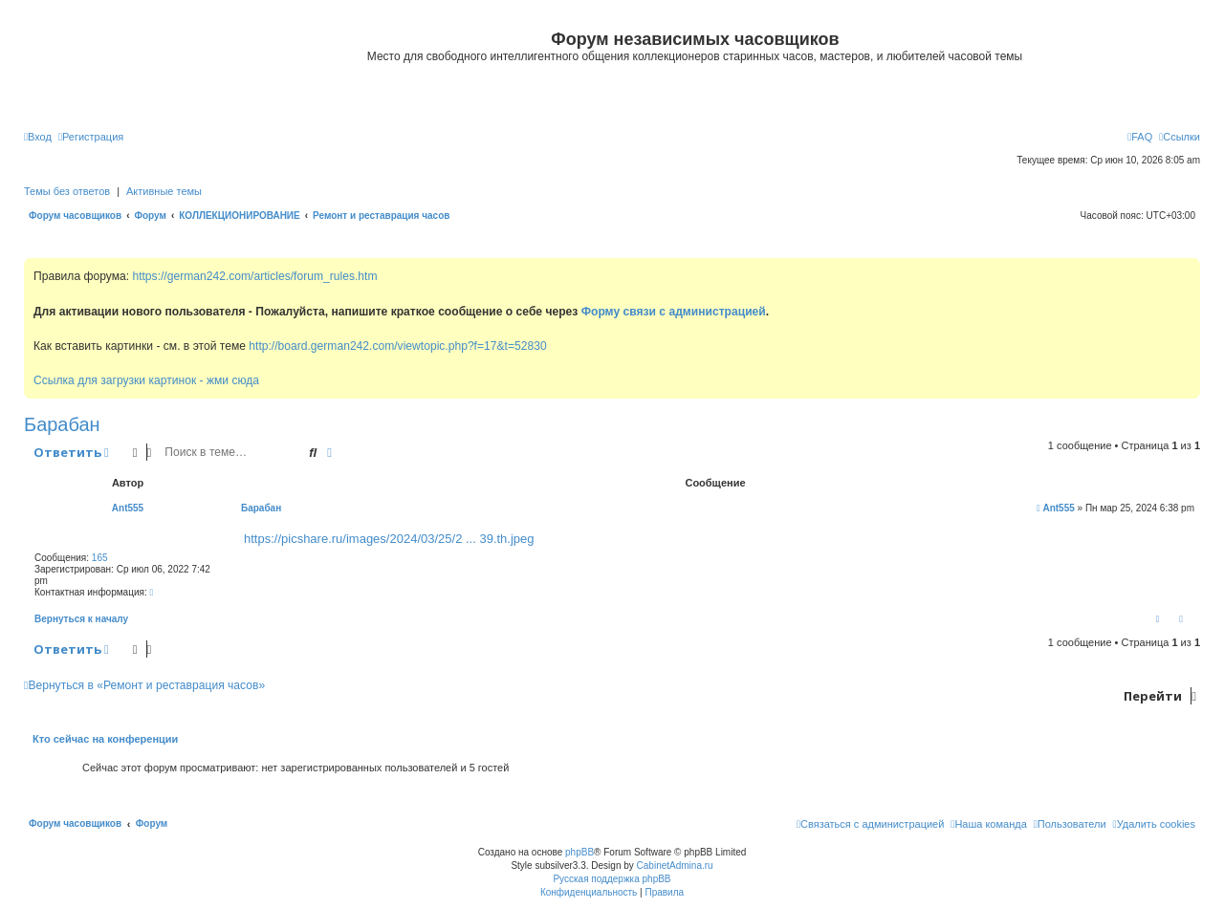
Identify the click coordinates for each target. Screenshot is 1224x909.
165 (100, 557)
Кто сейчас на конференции (105, 739)
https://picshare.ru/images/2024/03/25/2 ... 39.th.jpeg (389, 538)
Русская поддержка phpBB (611, 879)
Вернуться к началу (81, 619)
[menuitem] (38, 136)
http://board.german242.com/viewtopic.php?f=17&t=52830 (397, 346)
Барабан (62, 424)
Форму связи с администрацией (673, 311)
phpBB (579, 852)
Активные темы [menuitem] (164, 191)
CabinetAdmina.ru (675, 865)
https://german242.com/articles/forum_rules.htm (254, 276)
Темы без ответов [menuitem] (67, 191)
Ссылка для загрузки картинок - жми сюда (146, 380)
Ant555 (127, 508)
